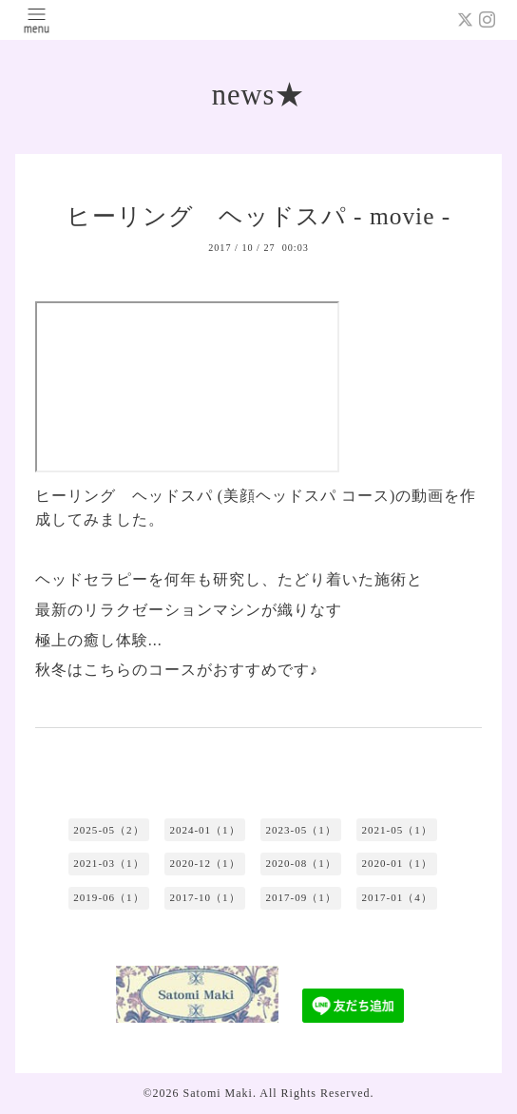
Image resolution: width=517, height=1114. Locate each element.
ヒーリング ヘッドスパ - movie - (259, 216)
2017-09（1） (300, 897)
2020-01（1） (397, 863)
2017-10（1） (204, 897)
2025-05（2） (108, 830)
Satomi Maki (218, 1093)
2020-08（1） (300, 863)
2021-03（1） (108, 863)
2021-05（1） (397, 830)
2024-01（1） (204, 830)
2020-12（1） (204, 863)
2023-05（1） (300, 830)
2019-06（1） (108, 897)
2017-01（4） (397, 897)
